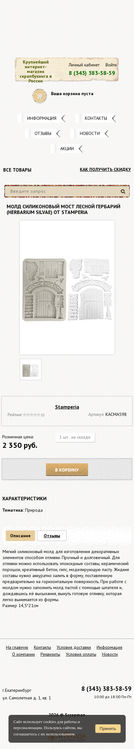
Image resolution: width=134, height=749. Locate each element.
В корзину (67, 469)
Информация (41, 118)
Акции (67, 148)
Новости (90, 133)
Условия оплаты (81, 654)
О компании (23, 654)
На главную (17, 647)
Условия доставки (74, 647)
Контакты (96, 118)
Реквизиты (50, 654)
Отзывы (43, 133)
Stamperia (67, 407)
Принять (108, 728)
